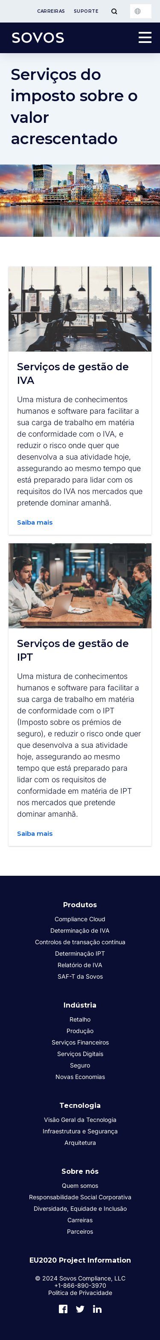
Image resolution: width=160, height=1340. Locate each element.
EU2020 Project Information (80, 1260)
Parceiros (80, 1231)
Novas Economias (80, 1076)
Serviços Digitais (80, 1053)
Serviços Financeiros (80, 1042)
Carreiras (51, 11)
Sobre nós (80, 1171)
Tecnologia (80, 1106)
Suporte (86, 11)
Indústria (80, 1005)
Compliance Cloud (80, 919)
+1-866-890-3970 (80, 1285)
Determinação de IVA (80, 930)
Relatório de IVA (80, 964)
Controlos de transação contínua (80, 941)
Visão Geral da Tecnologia (80, 1119)
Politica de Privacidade (80, 1292)
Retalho (80, 1019)
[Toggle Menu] (114, 11)
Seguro (80, 1065)
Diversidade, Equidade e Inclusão (80, 1208)
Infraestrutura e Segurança (80, 1131)
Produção (80, 1030)
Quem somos (80, 1185)
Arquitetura (80, 1142)
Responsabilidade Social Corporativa (80, 1197)
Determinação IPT (80, 953)
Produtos (80, 905)
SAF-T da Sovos (80, 976)
